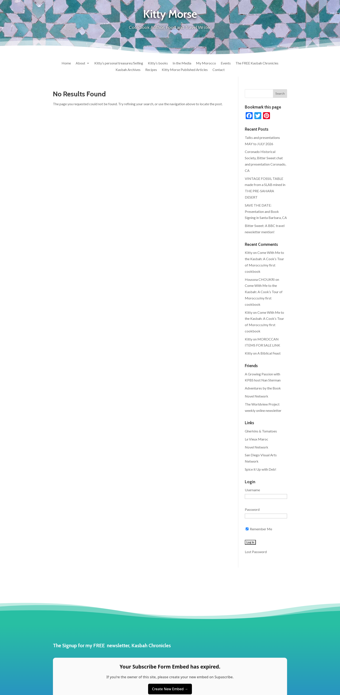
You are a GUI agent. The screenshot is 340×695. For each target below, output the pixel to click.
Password (252, 509)
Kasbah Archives (128, 70)
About (80, 63)
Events (226, 63)
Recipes (151, 70)
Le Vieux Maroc (256, 439)
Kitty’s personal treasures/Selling (118, 63)
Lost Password (256, 552)
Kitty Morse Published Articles (185, 70)
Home (66, 63)
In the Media (182, 63)
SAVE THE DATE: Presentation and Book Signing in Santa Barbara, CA (266, 211)
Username (252, 490)
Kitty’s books (158, 63)
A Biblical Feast (269, 353)
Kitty (248, 252)
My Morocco (206, 63)
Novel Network (256, 396)
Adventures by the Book (263, 388)
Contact (218, 70)
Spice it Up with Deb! (260, 469)
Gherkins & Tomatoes (261, 431)
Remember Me (259, 529)
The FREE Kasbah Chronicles (256, 63)
